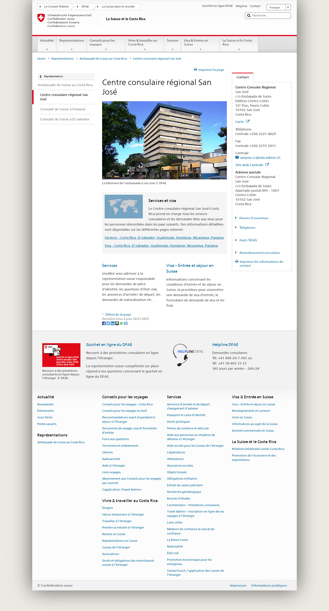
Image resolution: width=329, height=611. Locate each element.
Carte (242, 122)
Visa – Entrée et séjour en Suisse (253, 404)
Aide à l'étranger (113, 465)
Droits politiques (178, 421)
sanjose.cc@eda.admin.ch (260, 157)
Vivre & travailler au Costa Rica (145, 45)
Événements (45, 411)
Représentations (71, 45)
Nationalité (175, 546)
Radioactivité (111, 459)
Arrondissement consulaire (259, 253)
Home (41, 58)
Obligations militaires (182, 479)
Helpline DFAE (225, 344)
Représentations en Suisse (119, 540)
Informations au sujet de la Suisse (255, 424)
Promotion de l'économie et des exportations (254, 458)
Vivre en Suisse (242, 417)
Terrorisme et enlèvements (120, 446)
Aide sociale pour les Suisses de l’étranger (195, 446)
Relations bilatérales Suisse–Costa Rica (258, 449)
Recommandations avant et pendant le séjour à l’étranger (128, 420)
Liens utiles (174, 522)
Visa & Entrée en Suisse (200, 45)
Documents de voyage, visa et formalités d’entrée (129, 430)
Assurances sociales (180, 465)
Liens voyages (111, 472)
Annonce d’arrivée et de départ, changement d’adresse (188, 406)
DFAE (85, 6)
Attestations (175, 459)
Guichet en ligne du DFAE (109, 344)
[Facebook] (104, 323)
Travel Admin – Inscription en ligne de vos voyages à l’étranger (195, 514)
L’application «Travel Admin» (122, 489)
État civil (173, 553)
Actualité (47, 45)
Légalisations (176, 452)
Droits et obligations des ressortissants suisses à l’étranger (128, 563)
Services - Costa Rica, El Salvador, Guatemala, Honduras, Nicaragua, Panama (164, 237)
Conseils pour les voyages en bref (124, 411)
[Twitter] (108, 323)
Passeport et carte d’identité (186, 415)
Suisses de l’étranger (116, 547)
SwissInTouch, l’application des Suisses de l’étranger (195, 573)
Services (172, 45)
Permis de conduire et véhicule (188, 428)
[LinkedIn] (113, 323)
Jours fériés (248, 240)
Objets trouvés (177, 472)
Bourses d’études (178, 498)
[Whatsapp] (121, 323)
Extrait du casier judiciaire (185, 485)
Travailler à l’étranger (117, 521)
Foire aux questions (115, 439)
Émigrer (107, 508)
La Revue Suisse (177, 540)
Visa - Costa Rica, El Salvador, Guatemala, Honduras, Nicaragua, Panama (161, 245)
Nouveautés (45, 404)
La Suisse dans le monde (118, 6)
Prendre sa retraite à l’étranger (123, 527)
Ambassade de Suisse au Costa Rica (103, 58)
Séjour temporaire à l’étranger (123, 514)
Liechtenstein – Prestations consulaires (193, 505)
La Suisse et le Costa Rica (239, 45)
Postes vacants (46, 424)
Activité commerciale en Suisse (253, 430)
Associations (110, 554)
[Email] (125, 323)
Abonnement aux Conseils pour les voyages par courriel (131, 481)
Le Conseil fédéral (56, 6)
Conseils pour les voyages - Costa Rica (127, 404)
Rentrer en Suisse (113, 534)
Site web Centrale (252, 165)
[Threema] (117, 323)
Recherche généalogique (184, 492)
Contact (240, 77)
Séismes (107, 452)
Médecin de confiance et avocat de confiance (190, 531)
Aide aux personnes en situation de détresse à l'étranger (191, 437)
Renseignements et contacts (251, 411)
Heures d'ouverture (253, 218)
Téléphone (247, 227)
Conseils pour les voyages (106, 45)
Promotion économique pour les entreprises (189, 562)
